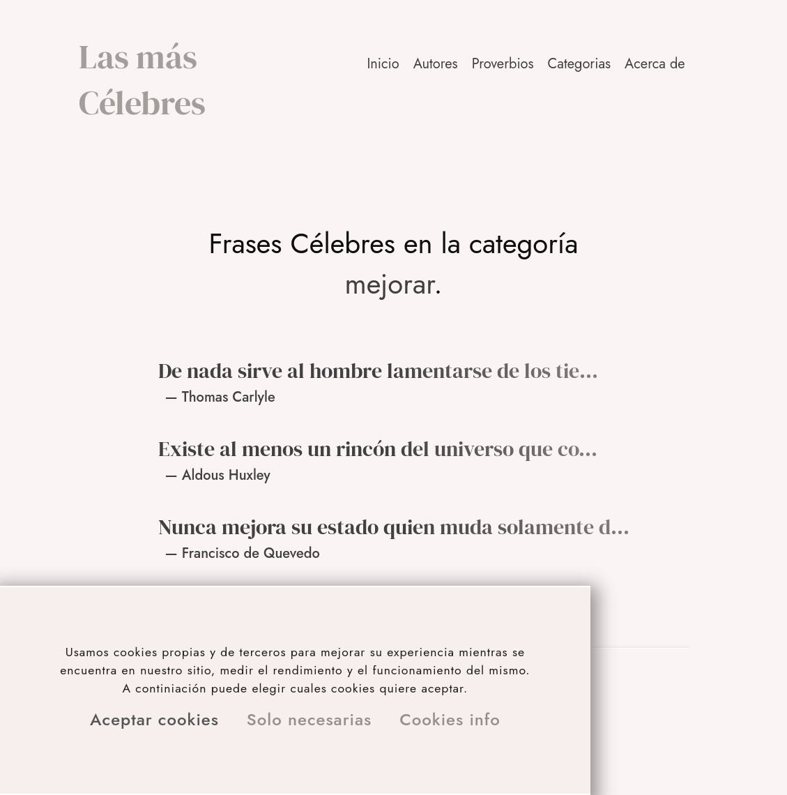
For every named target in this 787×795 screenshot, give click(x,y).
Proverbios (503, 64)
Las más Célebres (142, 79)
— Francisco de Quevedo (242, 553)
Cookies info (450, 719)
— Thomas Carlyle (220, 397)
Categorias (579, 64)
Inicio (383, 64)
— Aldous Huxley (217, 475)
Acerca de (655, 64)
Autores (435, 64)
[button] (656, 64)
